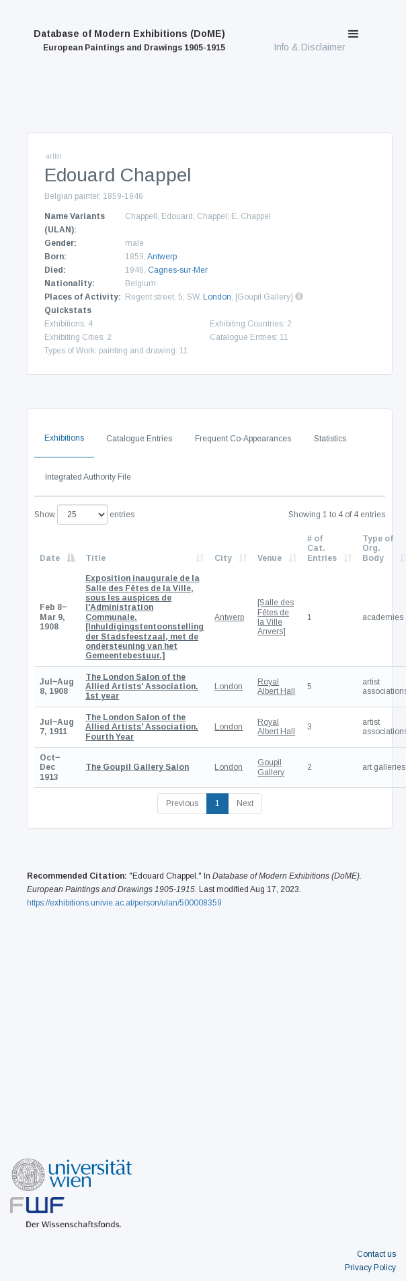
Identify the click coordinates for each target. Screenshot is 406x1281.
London (217, 297)
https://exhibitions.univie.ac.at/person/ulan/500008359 (124, 903)
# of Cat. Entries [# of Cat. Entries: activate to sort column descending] (322, 548)
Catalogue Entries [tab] (139, 438)
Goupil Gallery (270, 767)
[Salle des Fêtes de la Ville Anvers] (275, 617)
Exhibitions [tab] (64, 438)
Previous (182, 803)
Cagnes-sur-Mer (178, 270)
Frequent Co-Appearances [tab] (243, 438)
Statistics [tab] (330, 438)
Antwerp (162, 256)
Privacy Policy (370, 1267)
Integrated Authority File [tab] (88, 477)
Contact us (376, 1254)
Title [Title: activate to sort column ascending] (95, 558)
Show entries (84, 514)
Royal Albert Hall (276, 686)
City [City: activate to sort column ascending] (223, 558)
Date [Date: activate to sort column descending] (50, 558)
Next (245, 803)
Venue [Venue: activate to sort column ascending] (269, 558)
